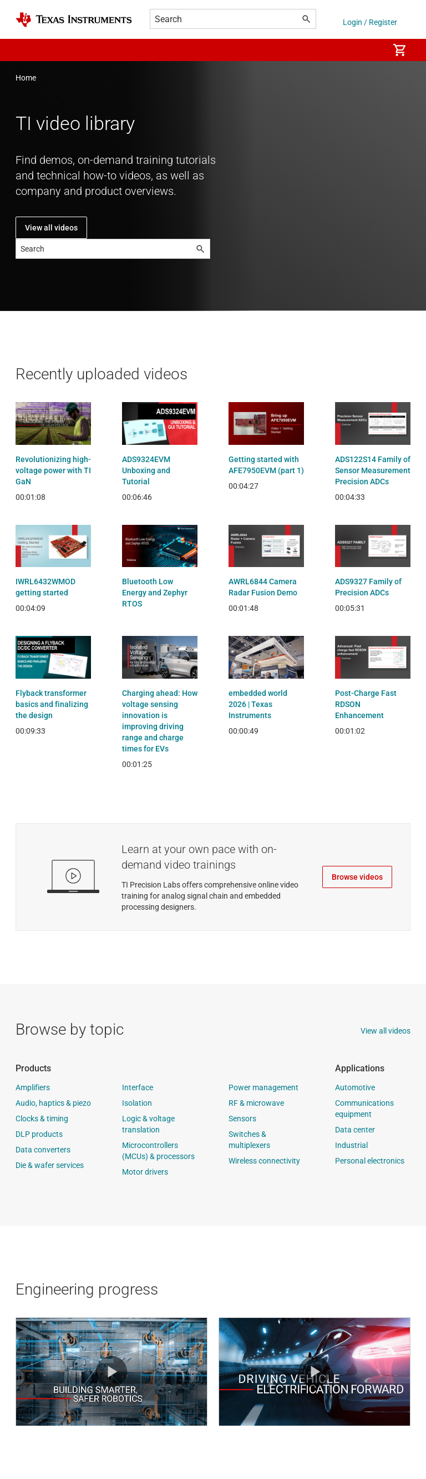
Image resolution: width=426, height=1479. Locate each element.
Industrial (351, 1145)
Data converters (43, 1149)
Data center (355, 1129)
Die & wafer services (50, 1165)
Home (26, 77)
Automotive (355, 1087)
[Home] (74, 19)
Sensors (242, 1118)
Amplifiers (33, 1087)
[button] (26, 50)
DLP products (39, 1134)
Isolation (137, 1103)
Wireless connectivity (264, 1160)
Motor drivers (145, 1171)
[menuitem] (368, 50)
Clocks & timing (42, 1118)
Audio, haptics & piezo (53, 1103)
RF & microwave (256, 1103)
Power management (263, 1087)
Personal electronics (369, 1160)
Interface (137, 1087)
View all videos (51, 227)
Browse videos (357, 877)
